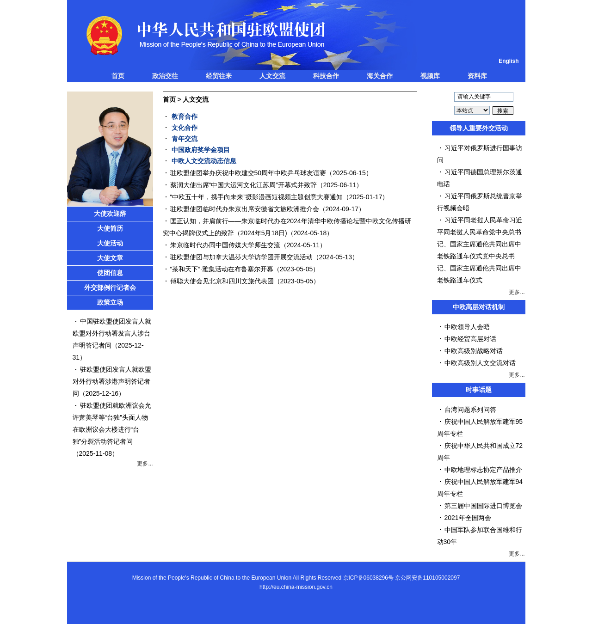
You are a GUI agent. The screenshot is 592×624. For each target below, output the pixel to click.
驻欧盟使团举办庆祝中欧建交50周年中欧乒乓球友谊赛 (248, 173)
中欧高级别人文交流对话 (480, 363)
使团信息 (110, 272)
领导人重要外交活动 (479, 128)
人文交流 (272, 76)
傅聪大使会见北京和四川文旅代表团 (222, 281)
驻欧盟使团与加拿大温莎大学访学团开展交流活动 (241, 257)
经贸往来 (219, 76)
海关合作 (380, 76)
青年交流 (184, 138)
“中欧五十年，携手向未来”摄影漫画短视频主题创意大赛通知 (256, 197)
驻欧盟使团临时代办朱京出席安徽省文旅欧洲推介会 (244, 209)
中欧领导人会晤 (467, 326)
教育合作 (184, 116)
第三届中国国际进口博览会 (483, 505)
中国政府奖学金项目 (201, 149)
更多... (145, 463)
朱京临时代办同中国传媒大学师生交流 (225, 245)
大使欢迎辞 (110, 213)
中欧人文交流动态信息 (204, 161)
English (508, 61)
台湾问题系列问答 (470, 409)
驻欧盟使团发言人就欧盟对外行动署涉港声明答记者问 (112, 381)
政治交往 (165, 76)
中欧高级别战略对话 (473, 351)
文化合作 (184, 127)
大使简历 (110, 228)
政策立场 (110, 302)
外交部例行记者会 (110, 287)
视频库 (430, 76)
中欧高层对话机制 (479, 307)
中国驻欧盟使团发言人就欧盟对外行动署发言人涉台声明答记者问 (112, 333)
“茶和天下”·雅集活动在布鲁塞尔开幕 (221, 269)
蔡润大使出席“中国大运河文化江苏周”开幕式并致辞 (243, 185)
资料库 (477, 76)
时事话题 (479, 389)
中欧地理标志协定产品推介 (483, 469)
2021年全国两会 (467, 517)
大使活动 (110, 243)
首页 (117, 76)
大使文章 (110, 258)
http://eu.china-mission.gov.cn (296, 587)
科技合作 (326, 76)
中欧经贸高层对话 (470, 339)
